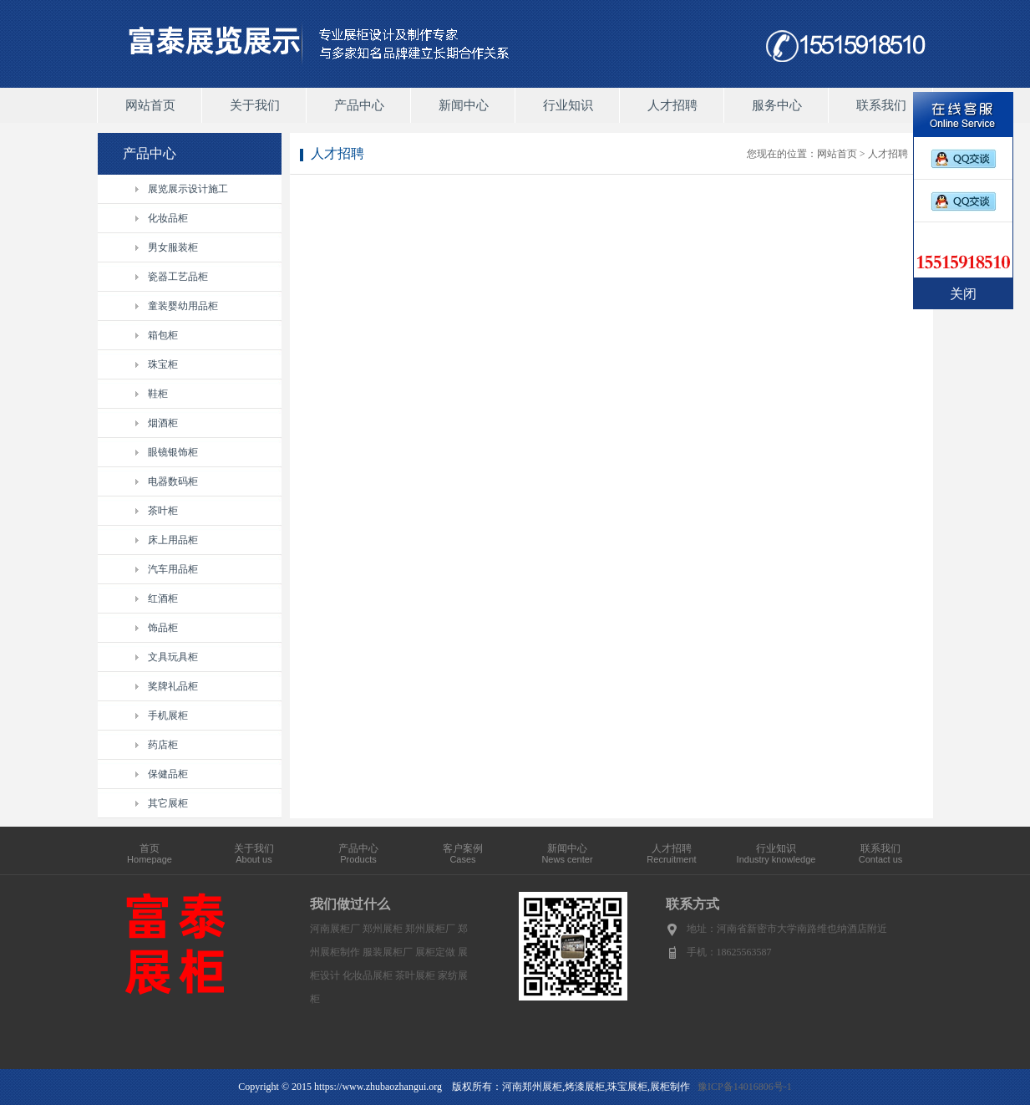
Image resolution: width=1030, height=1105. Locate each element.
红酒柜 (163, 598)
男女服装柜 (173, 247)
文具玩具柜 (173, 657)
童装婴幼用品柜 (183, 306)
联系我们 (881, 105)
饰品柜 (163, 628)
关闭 (963, 294)
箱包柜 (163, 335)
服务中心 (777, 105)
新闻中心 (464, 105)
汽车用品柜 (173, 569)
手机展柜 (168, 715)
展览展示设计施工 (188, 189)
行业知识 (568, 105)
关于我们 (255, 105)
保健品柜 (168, 774)
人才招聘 (672, 105)
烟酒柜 (163, 423)
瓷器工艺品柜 (178, 277)
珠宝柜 (163, 364)
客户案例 (463, 853)
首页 (149, 853)
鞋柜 (158, 394)
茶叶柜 (163, 511)
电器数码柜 (173, 481)
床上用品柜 (173, 540)
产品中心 (359, 105)
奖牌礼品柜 (173, 686)
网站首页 (150, 105)
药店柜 (163, 745)
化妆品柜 (168, 218)
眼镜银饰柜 (173, 452)
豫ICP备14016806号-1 (745, 1086)
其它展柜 (168, 803)
